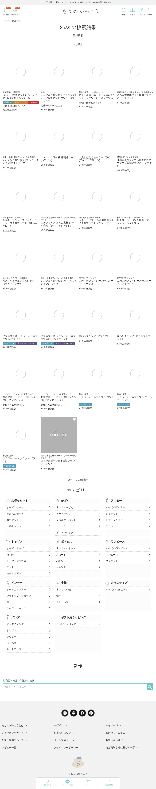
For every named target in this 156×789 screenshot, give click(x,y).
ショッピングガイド (13, 725)
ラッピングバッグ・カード (70, 618)
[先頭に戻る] (109, 783)
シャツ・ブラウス (16, 557)
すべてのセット (14, 507)
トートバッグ (63, 513)
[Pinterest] (91, 705)
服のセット (12, 518)
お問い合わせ (113, 732)
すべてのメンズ (14, 618)
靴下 (8, 596)
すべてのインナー (16, 585)
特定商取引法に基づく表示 (120, 739)
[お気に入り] (46, 783)
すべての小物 (63, 585)
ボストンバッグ (64, 530)
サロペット (112, 557)
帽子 (58, 590)
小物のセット (13, 524)
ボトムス (11, 635)
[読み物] (6, 11)
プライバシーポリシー (66, 739)
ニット (9, 563)
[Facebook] (82, 705)
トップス (11, 623)
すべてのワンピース (116, 546)
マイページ (112, 717)
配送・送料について (13, 732)
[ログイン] (141, 11)
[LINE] (73, 705)
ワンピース (112, 552)
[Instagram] (64, 705)
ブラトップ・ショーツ (18, 590)
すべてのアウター (115, 507)
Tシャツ (10, 552)
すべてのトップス (16, 546)
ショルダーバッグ (65, 518)
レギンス (60, 563)
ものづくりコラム (115, 725)
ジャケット (112, 513)
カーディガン (13, 569)
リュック (60, 524)
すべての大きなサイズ (118, 585)
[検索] (123, 11)
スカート (60, 552)
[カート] (149, 11)
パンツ (59, 557)
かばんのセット (14, 513)
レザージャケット (115, 518)
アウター (11, 629)
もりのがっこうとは (13, 717)
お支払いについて (63, 725)
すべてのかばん (64, 507)
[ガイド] (132, 11)
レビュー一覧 (9, 739)
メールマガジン (62, 732)
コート (109, 524)
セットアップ (13, 641)
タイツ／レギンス (16, 602)
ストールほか (63, 596)
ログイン (59, 717)
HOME (6, 21)
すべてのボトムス (65, 546)
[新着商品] (14, 11)
